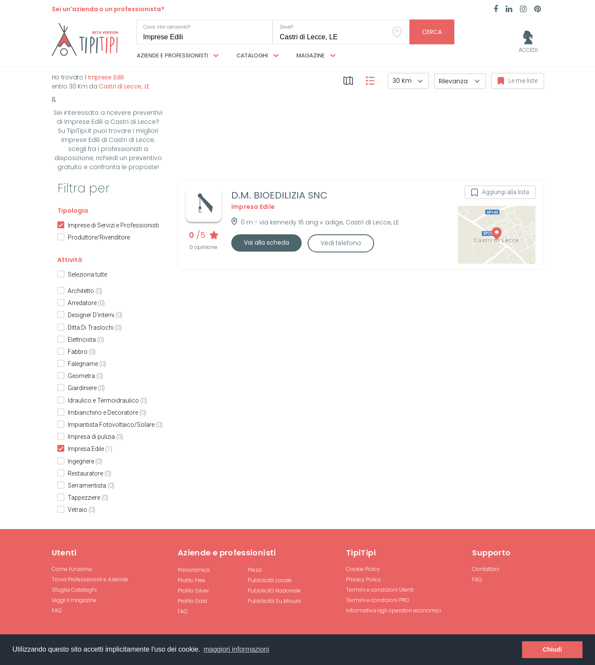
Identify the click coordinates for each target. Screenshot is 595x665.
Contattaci (485, 569)
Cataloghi (257, 55)
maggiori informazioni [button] (236, 649)
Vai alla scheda (266, 242)
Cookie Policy (363, 569)
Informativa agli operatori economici (393, 610)
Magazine (316, 55)
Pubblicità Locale (270, 580)
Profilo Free (191, 580)
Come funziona (72, 569)
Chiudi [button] (552, 649)
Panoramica (194, 570)
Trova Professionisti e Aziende (90, 579)
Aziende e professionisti (178, 55)
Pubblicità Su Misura (274, 601)
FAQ (57, 610)
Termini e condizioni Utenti (380, 589)
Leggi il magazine (74, 600)
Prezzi (255, 570)
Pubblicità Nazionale (274, 590)
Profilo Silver (193, 590)
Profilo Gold (192, 601)
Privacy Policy (363, 579)
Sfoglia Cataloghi (74, 589)
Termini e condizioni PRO (377, 600)
